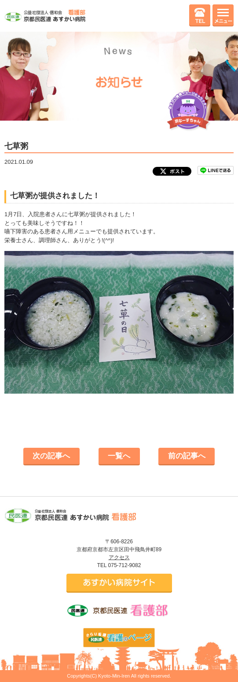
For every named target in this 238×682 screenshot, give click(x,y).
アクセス (119, 557)
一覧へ (119, 456)
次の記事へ (51, 456)
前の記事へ (186, 456)
